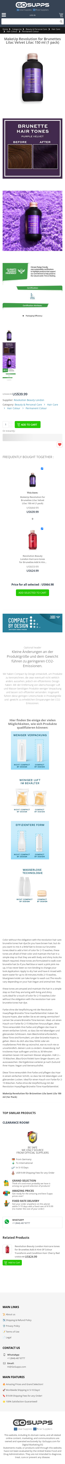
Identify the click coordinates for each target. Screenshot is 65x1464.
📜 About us (9, 1314)
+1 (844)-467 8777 (21, 1223)
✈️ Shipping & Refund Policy (17, 1320)
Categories (17, 29)
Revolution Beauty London (29, 400)
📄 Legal (7, 1337)
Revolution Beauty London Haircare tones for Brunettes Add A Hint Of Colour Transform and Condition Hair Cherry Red (32, 559)
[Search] (32, 21)
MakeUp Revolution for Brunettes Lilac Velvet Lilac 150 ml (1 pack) (32, 500)
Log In (33, 15)
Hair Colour (12, 31)
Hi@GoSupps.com (16, 1366)
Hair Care (56, 29)
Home (5, 29)
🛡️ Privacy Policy (11, 1325)
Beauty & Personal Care (36, 29)
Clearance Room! (16, 1123)
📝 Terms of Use (11, 1331)
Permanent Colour (30, 31)
